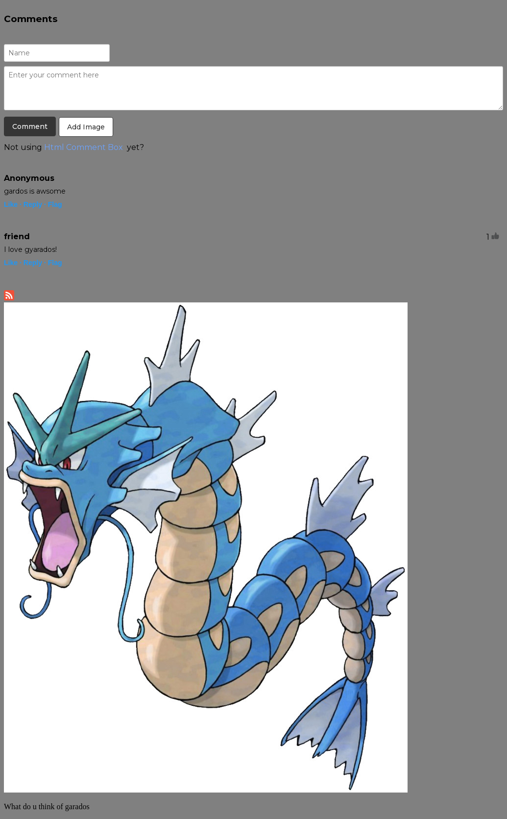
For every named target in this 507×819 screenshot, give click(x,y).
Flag (55, 204)
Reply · (35, 204)
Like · (13, 204)
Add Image (86, 127)
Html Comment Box (83, 147)
